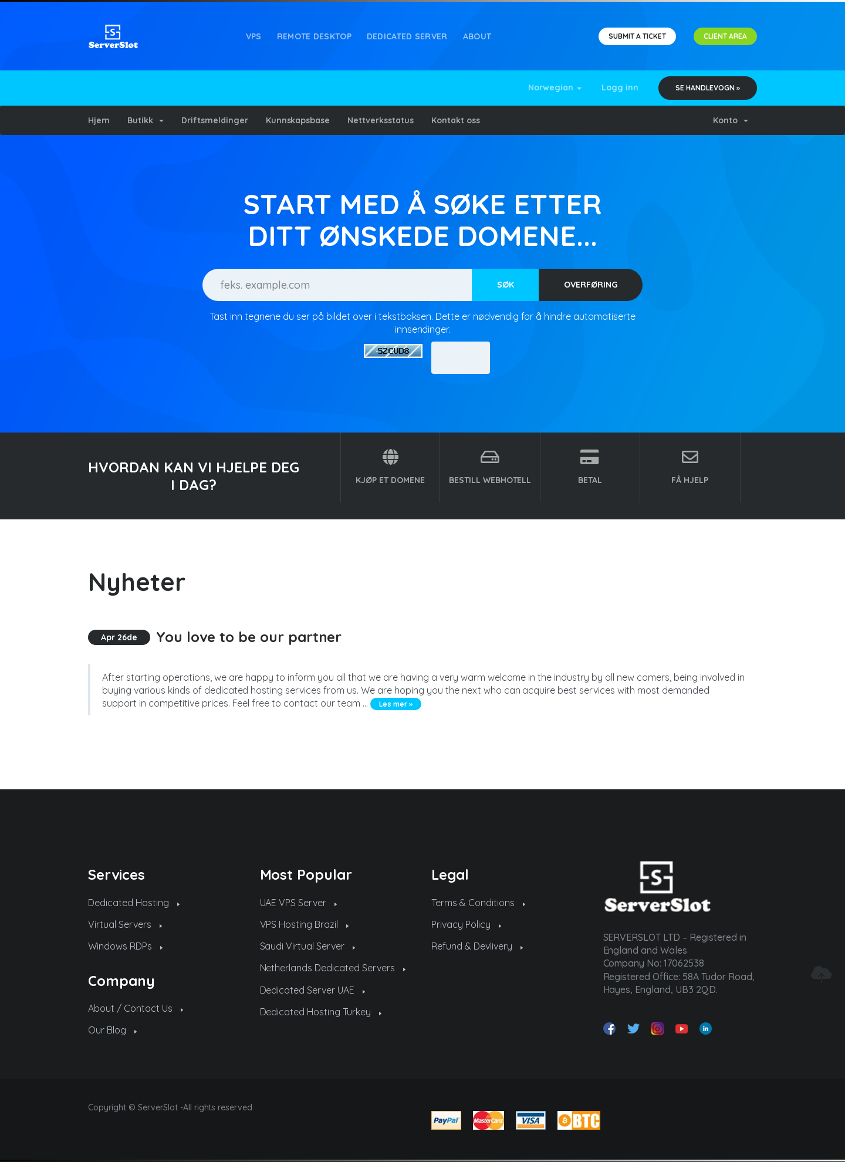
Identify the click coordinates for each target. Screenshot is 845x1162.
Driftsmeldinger (214, 120)
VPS (254, 36)
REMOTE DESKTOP (314, 36)
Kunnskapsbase (298, 120)
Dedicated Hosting (134, 902)
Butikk (145, 120)
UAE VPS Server (298, 902)
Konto (730, 120)
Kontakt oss (455, 120)
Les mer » (396, 704)
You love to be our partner (249, 637)
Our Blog (112, 1030)
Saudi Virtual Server (308, 946)
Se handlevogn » (707, 87)
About (477, 36)
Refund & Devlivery (477, 946)
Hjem (99, 120)
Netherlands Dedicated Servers (333, 968)
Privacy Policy (466, 924)
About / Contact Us (135, 1008)
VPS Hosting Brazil (304, 924)
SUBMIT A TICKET (637, 36)
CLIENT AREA (725, 36)
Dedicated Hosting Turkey (321, 1012)
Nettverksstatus (380, 120)
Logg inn (619, 87)
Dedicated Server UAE (313, 990)
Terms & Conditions (478, 902)
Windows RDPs (125, 946)
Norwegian (555, 87)
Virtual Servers (125, 924)
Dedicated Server (407, 36)
